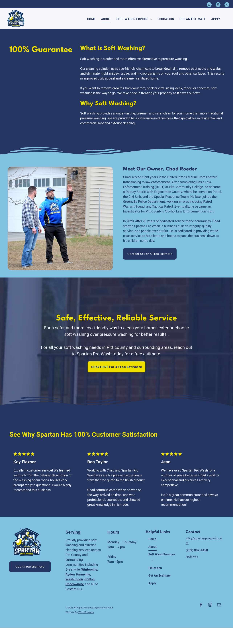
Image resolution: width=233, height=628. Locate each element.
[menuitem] (91, 19)
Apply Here (192, 556)
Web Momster (86, 612)
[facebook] (201, 605)
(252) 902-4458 (197, 550)
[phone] (226, 5)
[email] (209, 5)
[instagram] (218, 5)
